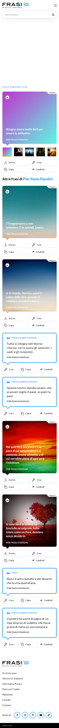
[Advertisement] (29, 48)
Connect (6, 705)
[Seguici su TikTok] (48, 715)
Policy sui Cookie (11, 689)
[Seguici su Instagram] (25, 715)
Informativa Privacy (12, 683)
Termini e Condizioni (12, 678)
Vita (25, 86)
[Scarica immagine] (15, 162)
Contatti (6, 699)
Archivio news (9, 673)
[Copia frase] (15, 169)
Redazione (7, 694)
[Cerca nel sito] (53, 15)
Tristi (15, 573)
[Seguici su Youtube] (41, 715)
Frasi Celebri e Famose (24, 338)
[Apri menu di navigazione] (55, 5)
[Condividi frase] (43, 169)
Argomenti (15, 86)
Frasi (4, 86)
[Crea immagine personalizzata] (43, 162)
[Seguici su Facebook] (17, 715)
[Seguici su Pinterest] (33, 715)
